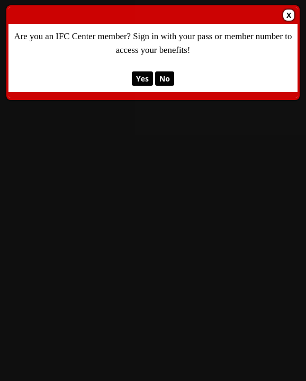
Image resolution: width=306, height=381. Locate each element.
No (164, 79)
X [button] (288, 15)
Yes (142, 79)
